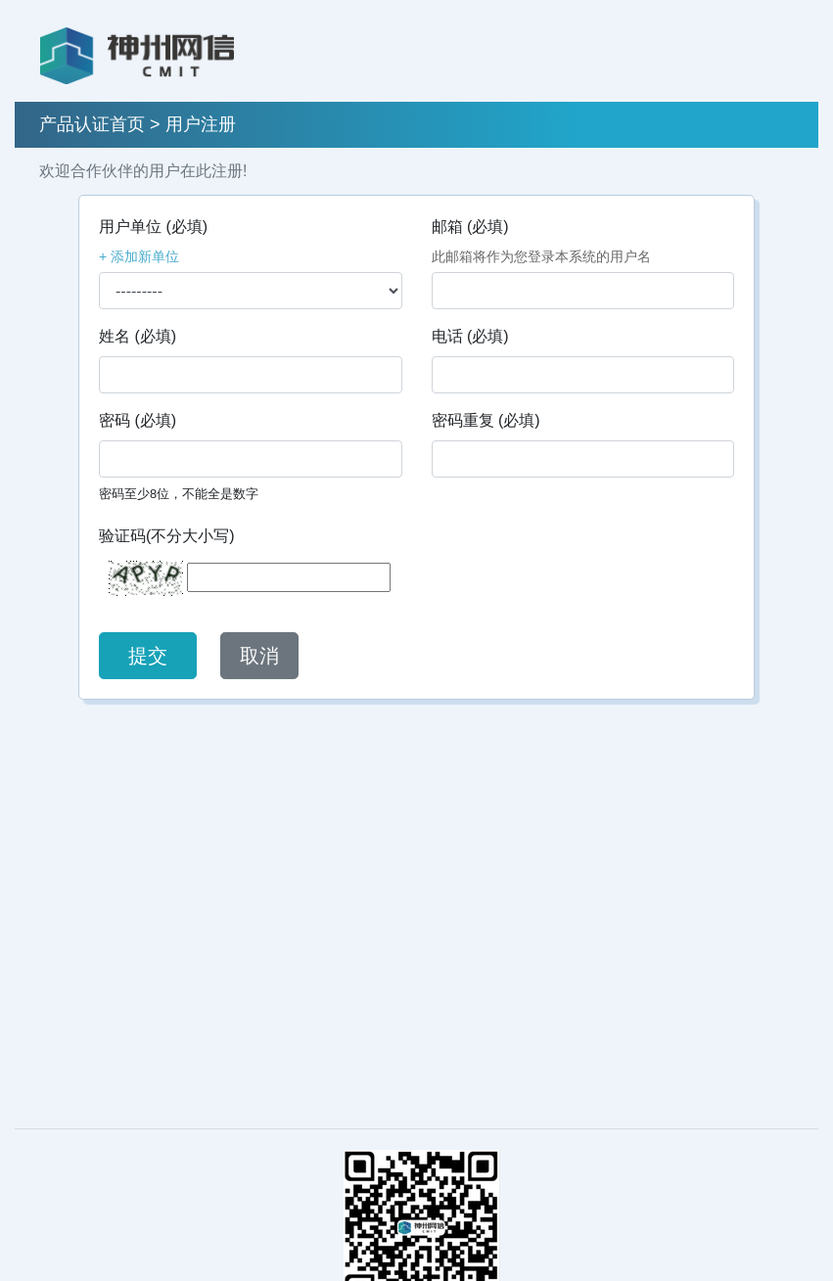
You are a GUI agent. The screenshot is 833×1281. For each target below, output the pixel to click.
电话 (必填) (470, 336)
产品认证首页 (92, 124)
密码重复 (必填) (486, 420)
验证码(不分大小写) (167, 535)
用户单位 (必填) (153, 226)
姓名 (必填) (137, 336)
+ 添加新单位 (139, 256)
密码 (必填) (137, 420)
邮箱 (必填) (470, 226)
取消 (259, 655)
